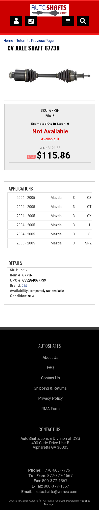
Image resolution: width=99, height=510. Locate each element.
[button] (83, 21)
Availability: (19, 291)
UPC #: (16, 280)
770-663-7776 (57, 470)
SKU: (45, 110)
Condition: (18, 296)
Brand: (15, 285)
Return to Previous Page (35, 41)
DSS (24, 285)
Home (8, 41)
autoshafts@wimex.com (56, 491)
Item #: (16, 275)
